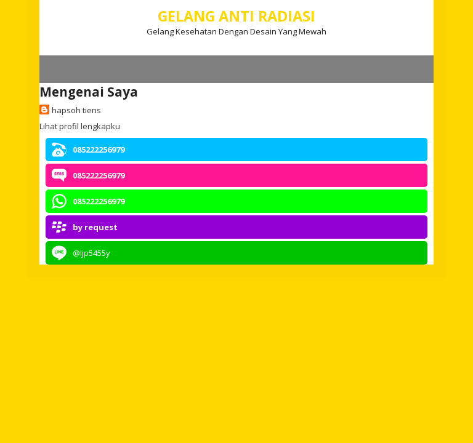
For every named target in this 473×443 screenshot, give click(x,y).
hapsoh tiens (76, 110)
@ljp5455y (91, 252)
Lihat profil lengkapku (79, 126)
